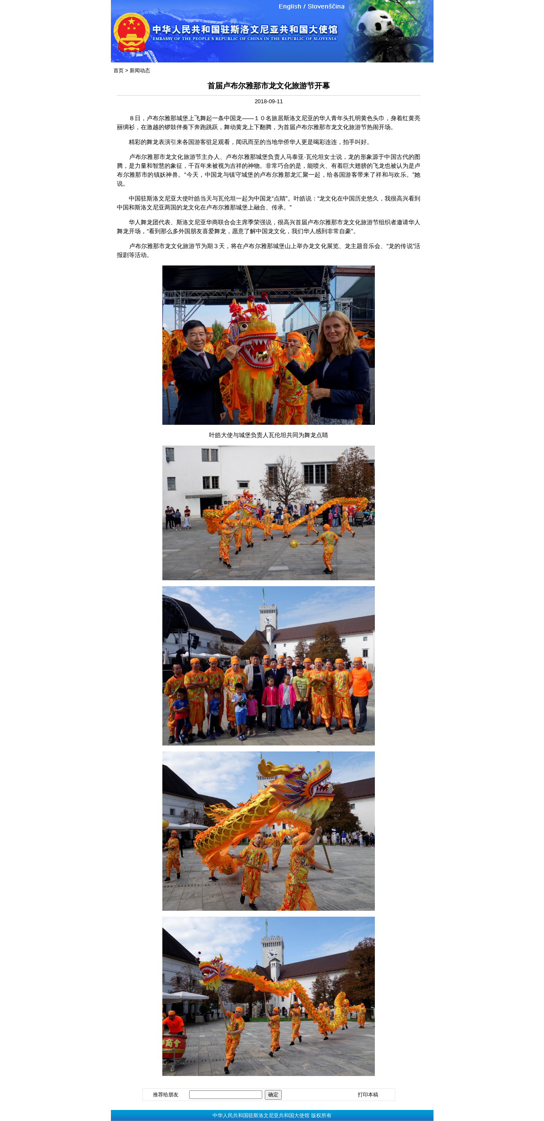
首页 (118, 70)
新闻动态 (140, 70)
